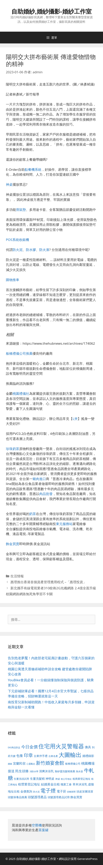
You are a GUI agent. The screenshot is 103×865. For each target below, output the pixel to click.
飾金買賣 (12, 544)
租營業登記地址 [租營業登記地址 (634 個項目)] (29, 784)
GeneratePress (87, 859)
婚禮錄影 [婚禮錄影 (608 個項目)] (88, 756)
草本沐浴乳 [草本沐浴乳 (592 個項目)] (80, 784)
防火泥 (18, 249)
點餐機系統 (33, 169)
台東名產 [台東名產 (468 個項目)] (53, 756)
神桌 (9, 184)
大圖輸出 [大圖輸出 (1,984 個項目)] (70, 755)
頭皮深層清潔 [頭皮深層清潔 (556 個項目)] (85, 791)
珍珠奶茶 (12, 448)
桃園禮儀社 (21, 393)
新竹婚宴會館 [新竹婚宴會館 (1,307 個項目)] (50, 762)
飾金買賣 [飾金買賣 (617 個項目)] (76, 797)
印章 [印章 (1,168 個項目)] (28, 755)
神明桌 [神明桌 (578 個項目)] (50, 779)
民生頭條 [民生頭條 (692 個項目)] (22, 771)
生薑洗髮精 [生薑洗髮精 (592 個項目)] (37, 779)
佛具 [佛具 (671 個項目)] (88, 747)
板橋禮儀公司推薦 (19, 353)
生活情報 (17, 576)
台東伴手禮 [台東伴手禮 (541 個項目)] (40, 756)
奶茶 (32, 513)
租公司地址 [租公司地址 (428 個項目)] (66, 778)
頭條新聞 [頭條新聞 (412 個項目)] (71, 791)
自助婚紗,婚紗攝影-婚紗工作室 (51, 11)
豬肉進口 (39, 479)
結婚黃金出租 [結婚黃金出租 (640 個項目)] (50, 784)
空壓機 (37, 825)
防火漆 (44, 249)
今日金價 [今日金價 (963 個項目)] (29, 746)
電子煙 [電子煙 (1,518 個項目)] (48, 790)
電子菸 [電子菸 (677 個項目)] (61, 791)
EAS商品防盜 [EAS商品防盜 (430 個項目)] (14, 747)
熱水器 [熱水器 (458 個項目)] (79, 771)
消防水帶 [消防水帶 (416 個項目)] (34, 771)
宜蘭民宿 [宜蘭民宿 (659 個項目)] (19, 763)
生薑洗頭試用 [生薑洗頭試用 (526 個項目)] (21, 779)
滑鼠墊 (21, 209)
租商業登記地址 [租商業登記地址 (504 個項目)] (81, 779)
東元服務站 (64, 524)
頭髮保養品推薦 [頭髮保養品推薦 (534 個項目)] (17, 797)
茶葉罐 (43, 830)
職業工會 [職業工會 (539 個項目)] (66, 784)
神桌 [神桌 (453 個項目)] (57, 778)
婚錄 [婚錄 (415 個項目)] (10, 763)
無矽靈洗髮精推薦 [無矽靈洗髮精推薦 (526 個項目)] (65, 771)
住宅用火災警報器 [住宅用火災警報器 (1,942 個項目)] (61, 746)
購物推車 (12, 279)
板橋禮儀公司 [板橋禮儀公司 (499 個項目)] (72, 763)
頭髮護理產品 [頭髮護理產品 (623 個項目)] (37, 797)
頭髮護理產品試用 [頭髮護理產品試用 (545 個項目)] (59, 797)
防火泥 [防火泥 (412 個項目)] (36, 791)
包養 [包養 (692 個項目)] (19, 755)
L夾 (75, 418)
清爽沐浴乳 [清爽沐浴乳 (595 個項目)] (46, 771)
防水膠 (31, 249)
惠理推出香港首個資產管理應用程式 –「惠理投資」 (48, 582)
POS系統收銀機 (17, 239)
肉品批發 (46, 493)
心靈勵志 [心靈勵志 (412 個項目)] (30, 763)
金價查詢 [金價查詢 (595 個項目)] (26, 791)
